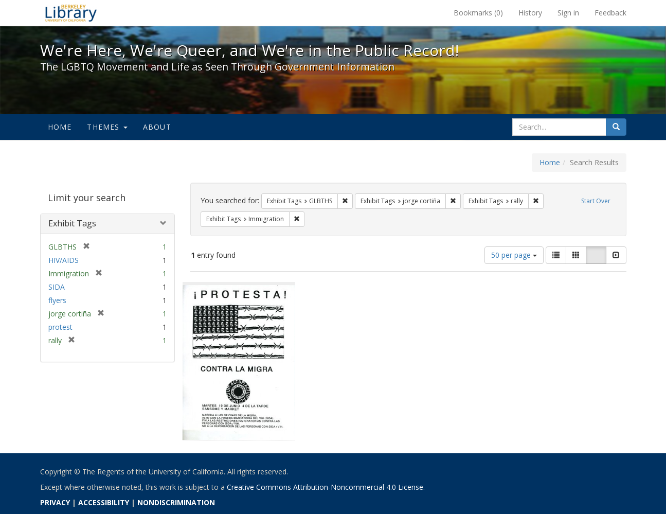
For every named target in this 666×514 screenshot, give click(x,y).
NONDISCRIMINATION (176, 502)
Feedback (610, 12)
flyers (57, 300)
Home (60, 127)
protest (60, 327)
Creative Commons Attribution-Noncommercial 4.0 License (325, 487)
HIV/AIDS (63, 260)
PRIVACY (55, 502)
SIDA (56, 287)
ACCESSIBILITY (103, 502)
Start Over (595, 201)
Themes (107, 127)
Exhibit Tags (72, 223)
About (157, 127)
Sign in (568, 12)
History (530, 12)
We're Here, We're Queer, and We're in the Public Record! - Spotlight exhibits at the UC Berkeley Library (71, 13)
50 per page (514, 255)
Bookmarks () (478, 12)
